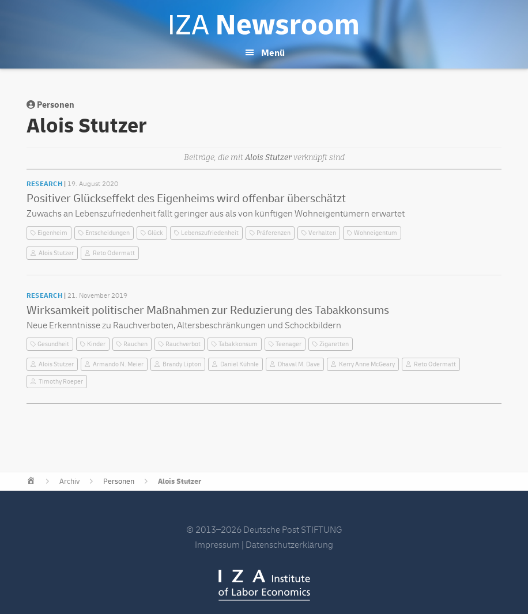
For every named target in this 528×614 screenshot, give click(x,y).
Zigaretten (334, 344)
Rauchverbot (183, 344)
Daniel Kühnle (239, 364)
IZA (264, 585)
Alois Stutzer (56, 253)
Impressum (217, 545)
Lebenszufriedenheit (210, 233)
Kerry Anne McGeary (367, 364)
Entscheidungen (107, 233)
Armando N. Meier (118, 364)
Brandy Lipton (182, 364)
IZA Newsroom (264, 25)
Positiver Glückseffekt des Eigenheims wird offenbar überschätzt (186, 198)
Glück (155, 233)
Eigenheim (52, 233)
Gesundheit (53, 344)
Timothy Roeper (61, 381)
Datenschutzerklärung (289, 545)
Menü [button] (273, 53)
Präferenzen (274, 233)
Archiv (69, 481)
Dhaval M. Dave (299, 364)
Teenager (288, 344)
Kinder (96, 344)
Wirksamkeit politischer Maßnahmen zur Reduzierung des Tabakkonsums (208, 310)
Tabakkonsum (238, 344)
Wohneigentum (375, 233)
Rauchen (135, 344)
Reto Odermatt (114, 253)
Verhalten (322, 233)
